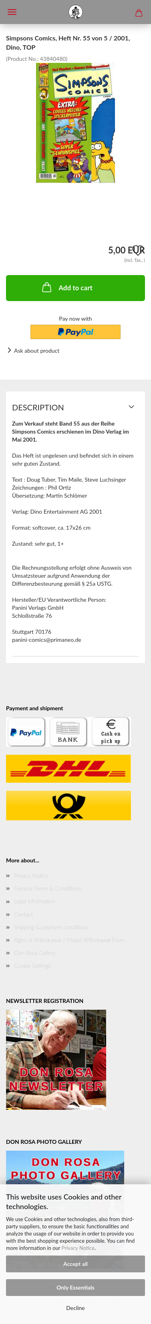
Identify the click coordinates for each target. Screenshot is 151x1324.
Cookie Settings (32, 965)
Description (38, 407)
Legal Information (34, 901)
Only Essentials (75, 1287)
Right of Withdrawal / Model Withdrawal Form (69, 939)
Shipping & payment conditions (51, 927)
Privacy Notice (78, 1248)
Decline (75, 1307)
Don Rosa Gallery (34, 952)
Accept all (75, 1263)
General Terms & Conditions (47, 888)
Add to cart (66, 287)
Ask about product (36, 350)
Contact (23, 914)
